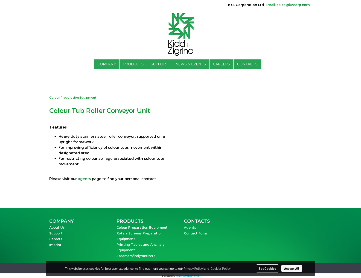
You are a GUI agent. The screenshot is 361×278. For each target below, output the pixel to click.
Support (56, 233)
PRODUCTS (133, 64)
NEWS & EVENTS (190, 64)
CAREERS (221, 64)
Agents (190, 227)
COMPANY (106, 64)
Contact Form (195, 233)
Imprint (55, 245)
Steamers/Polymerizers (135, 256)
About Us (56, 227)
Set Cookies (267, 268)
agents (84, 178)
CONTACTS (247, 64)
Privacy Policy (193, 268)
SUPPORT (159, 64)
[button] (265, 64)
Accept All (291, 268)
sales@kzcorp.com (293, 5)
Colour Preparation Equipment (142, 227)
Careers (55, 239)
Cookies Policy (220, 268)
